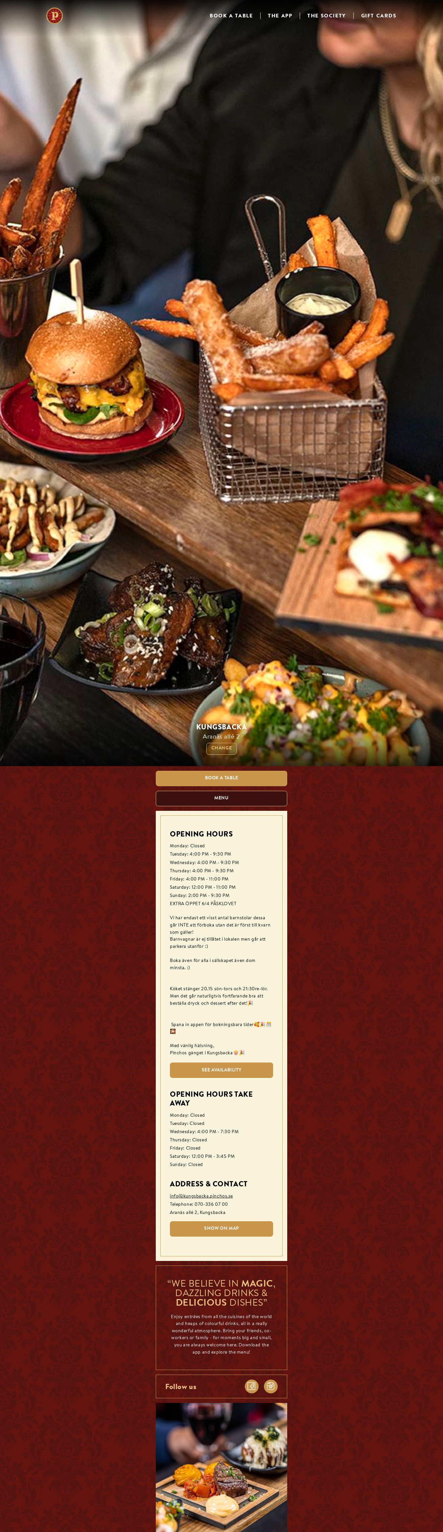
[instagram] (271, 1386)
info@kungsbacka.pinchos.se (201, 1196)
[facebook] (252, 1386)
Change (221, 748)
